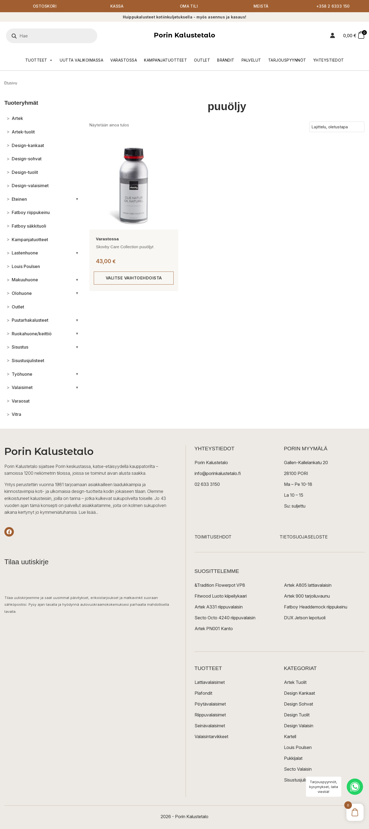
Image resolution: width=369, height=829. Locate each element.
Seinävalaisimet (210, 726)
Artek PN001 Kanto (214, 629)
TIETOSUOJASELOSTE (304, 537)
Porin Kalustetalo (184, 35)
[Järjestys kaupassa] (336, 127)
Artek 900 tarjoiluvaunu (307, 596)
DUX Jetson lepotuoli (305, 618)
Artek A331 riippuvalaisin (219, 607)
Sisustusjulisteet (299, 780)
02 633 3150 (207, 484)
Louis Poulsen (298, 747)
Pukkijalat (293, 758)
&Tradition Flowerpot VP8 (220, 585)
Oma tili (189, 6)
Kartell (290, 736)
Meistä (261, 6)
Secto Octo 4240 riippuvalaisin (225, 618)
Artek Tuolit (295, 682)
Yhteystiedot (328, 60)
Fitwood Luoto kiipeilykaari (221, 596)
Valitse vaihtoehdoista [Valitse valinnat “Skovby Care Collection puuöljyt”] (134, 278)
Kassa (117, 6)
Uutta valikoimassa (81, 60)
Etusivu (10, 83)
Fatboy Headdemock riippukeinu (315, 607)
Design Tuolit (296, 715)
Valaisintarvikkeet (211, 736)
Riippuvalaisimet (210, 715)
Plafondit (203, 693)
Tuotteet (39, 60)
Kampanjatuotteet (165, 60)
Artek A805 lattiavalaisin (308, 585)
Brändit (225, 60)
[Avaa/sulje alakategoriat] (77, 199)
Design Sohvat (298, 704)
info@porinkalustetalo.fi (218, 473)
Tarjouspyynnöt (287, 60)
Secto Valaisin (298, 769)
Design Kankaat (299, 693)
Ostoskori (45, 6)
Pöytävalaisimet (210, 704)
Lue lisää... (88, 512)
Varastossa (123, 60)
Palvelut (251, 60)
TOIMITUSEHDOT (213, 537)
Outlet (202, 60)
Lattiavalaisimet (210, 682)
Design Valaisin (298, 726)
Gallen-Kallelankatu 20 (306, 462)
